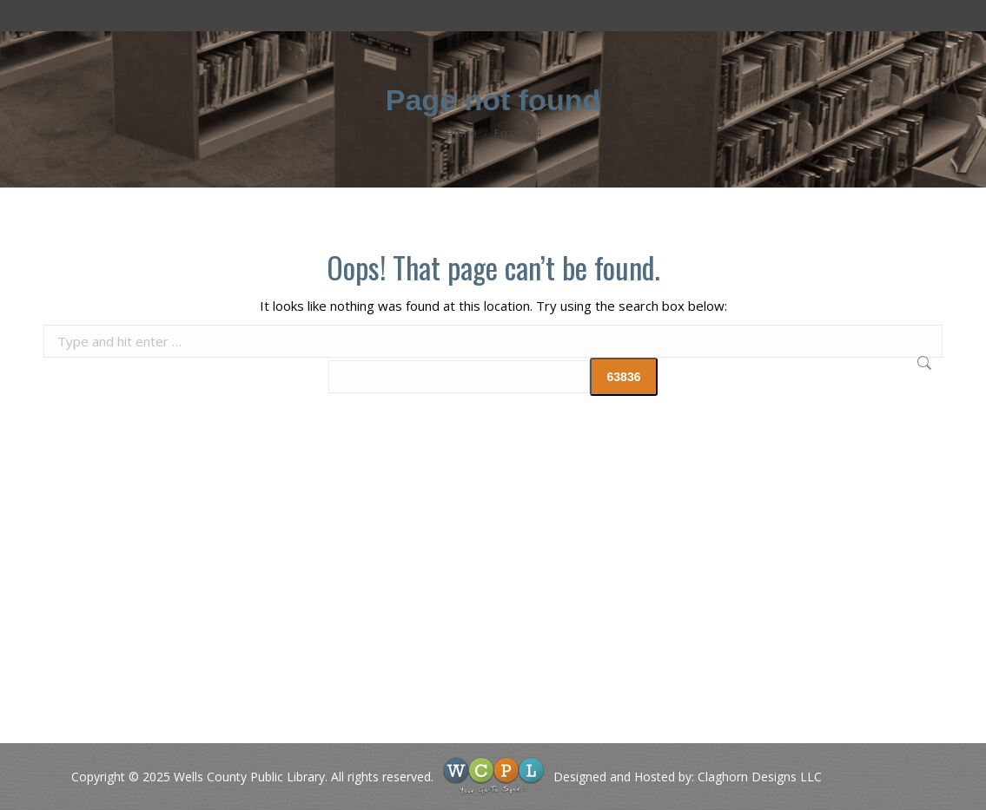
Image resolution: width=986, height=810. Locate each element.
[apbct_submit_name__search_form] (624, 377)
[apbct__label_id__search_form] (459, 376)
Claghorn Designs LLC (760, 776)
